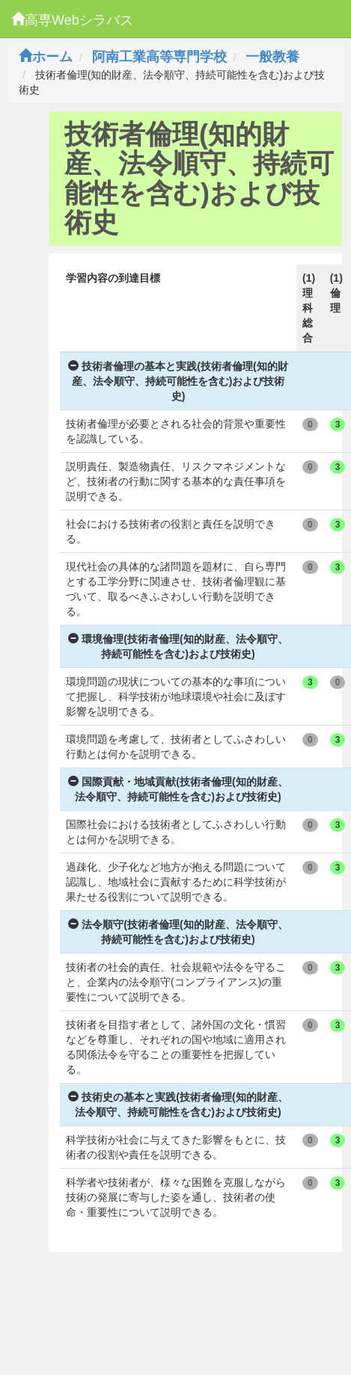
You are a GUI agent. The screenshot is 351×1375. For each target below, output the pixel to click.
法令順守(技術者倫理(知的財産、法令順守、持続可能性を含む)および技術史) (177, 931)
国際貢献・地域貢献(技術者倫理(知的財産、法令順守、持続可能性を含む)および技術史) (177, 789)
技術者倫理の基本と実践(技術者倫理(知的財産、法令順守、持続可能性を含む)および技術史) (177, 381)
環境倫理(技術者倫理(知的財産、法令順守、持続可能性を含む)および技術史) (177, 646)
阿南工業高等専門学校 (159, 56)
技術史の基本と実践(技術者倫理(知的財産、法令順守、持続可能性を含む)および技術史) (177, 1104)
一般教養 (272, 56)
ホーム (46, 56)
